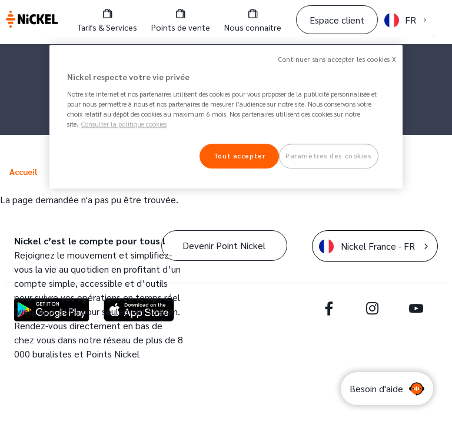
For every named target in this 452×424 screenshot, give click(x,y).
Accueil (23, 171)
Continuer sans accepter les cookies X (337, 59)
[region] (226, 116)
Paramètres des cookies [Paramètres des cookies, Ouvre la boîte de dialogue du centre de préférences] (328, 155)
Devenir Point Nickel (223, 245)
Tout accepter (239, 155)
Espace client (337, 20)
